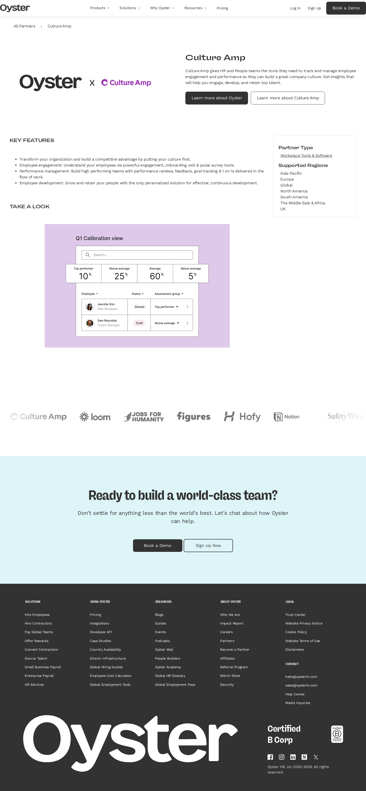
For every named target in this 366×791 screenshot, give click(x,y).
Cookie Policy (296, 632)
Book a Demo (346, 7)
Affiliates (227, 658)
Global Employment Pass (175, 685)
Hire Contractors (38, 623)
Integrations (99, 623)
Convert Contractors (41, 649)
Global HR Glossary (170, 676)
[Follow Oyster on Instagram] (281, 757)
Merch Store (230, 676)
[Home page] (142, 743)
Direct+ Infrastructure (108, 658)
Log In (295, 8)
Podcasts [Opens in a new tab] (162, 641)
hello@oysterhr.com (301, 677)
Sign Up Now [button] (208, 545)
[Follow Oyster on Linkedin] (293, 757)
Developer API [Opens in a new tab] (101, 632)
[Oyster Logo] (15, 8)
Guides (160, 623)
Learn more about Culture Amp (288, 97)
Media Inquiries (297, 703)
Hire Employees (37, 615)
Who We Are (230, 615)
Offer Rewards (36, 641)
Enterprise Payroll (39, 676)
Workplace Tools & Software (306, 155)
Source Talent (36, 658)
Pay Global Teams (39, 632)
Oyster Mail (164, 649)
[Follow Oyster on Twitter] (316, 757)
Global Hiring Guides (106, 667)
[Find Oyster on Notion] (304, 757)
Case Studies (100, 641)
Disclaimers (294, 649)
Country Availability (105, 649)
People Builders (167, 658)
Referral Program (234, 667)
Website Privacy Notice (304, 623)
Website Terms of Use (302, 641)
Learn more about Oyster (217, 97)
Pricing (95, 615)
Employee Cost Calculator (111, 676)
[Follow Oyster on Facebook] (270, 757)
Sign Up (314, 8)
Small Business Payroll (43, 667)
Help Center (295, 694)
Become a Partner (235, 649)
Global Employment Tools (110, 685)
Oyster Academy (168, 667)
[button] (100, 8)
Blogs (159, 615)
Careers (226, 632)
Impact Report (232, 623)
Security (226, 685)
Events (160, 632)
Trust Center (295, 615)
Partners (227, 641)
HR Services (34, 685)
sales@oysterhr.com (301, 685)
